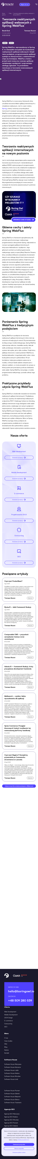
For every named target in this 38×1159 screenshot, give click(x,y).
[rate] (3, 35)
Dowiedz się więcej (19, 458)
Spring (4, 108)
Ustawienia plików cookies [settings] (19, 1152)
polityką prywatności (23, 1140)
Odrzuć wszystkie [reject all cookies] (19, 1148)
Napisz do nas (25, 4)
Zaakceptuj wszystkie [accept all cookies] (19, 1144)
